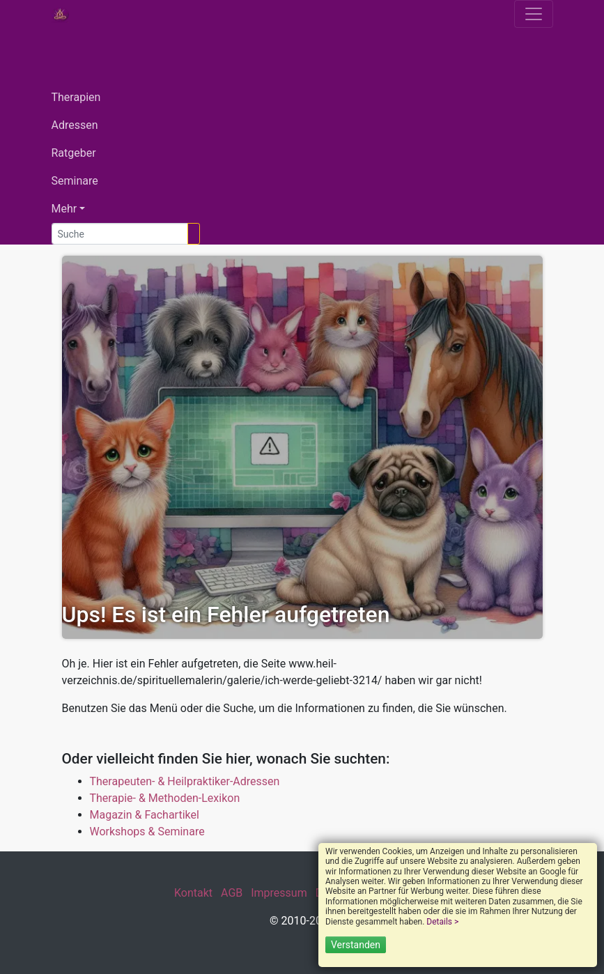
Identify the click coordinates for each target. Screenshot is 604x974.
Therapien (76, 97)
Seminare (75, 180)
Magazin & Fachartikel (144, 814)
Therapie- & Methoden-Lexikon (165, 798)
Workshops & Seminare (147, 831)
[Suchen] (193, 234)
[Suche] (120, 234)
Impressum (279, 892)
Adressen (75, 125)
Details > (442, 922)
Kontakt (193, 892)
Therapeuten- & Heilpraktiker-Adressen (185, 781)
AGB (231, 892)
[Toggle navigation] (533, 14)
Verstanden (355, 944)
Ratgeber (74, 153)
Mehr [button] (64, 208)
